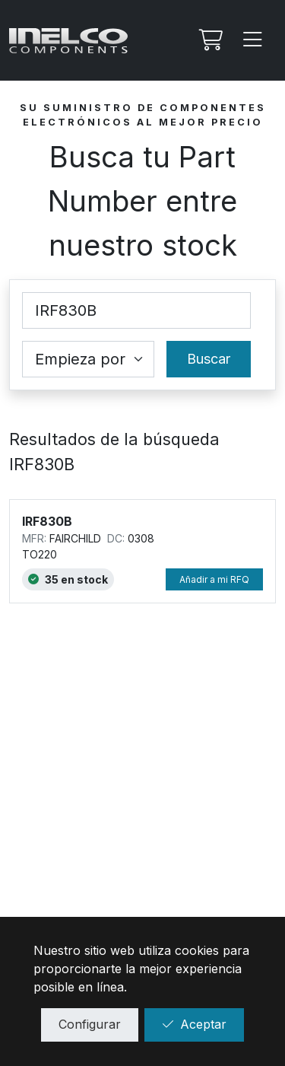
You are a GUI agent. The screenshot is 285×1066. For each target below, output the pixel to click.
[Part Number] (136, 310)
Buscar (208, 359)
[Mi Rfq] (209, 40)
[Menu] (253, 40)
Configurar (90, 1024)
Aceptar (194, 1024)
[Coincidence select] (88, 359)
